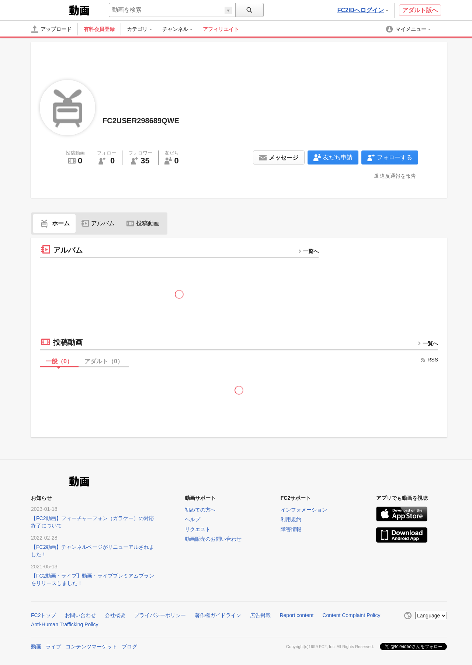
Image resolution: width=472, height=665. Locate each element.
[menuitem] (143, 29)
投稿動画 (143, 223)
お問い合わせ (80, 615)
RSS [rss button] (429, 360)
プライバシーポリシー (160, 615)
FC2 (49, 9)
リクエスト (198, 529)
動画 (36, 647)
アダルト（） (103, 361)
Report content (296, 615)
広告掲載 (260, 615)
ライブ (53, 647)
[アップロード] (51, 29)
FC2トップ (43, 615)
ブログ (129, 647)
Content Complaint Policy (351, 615)
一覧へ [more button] (308, 251)
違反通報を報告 (398, 176)
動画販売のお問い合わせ (213, 539)
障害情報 (291, 529)
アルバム (98, 223)
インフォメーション (304, 510)
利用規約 (291, 519)
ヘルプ (192, 519)
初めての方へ (200, 510)
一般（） (59, 361)
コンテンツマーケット (91, 647)
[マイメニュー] (409, 29)
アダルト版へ (420, 10)
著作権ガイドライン (218, 615)
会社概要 (115, 615)
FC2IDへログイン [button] (362, 10)
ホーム (54, 223)
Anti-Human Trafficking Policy (64, 624)
